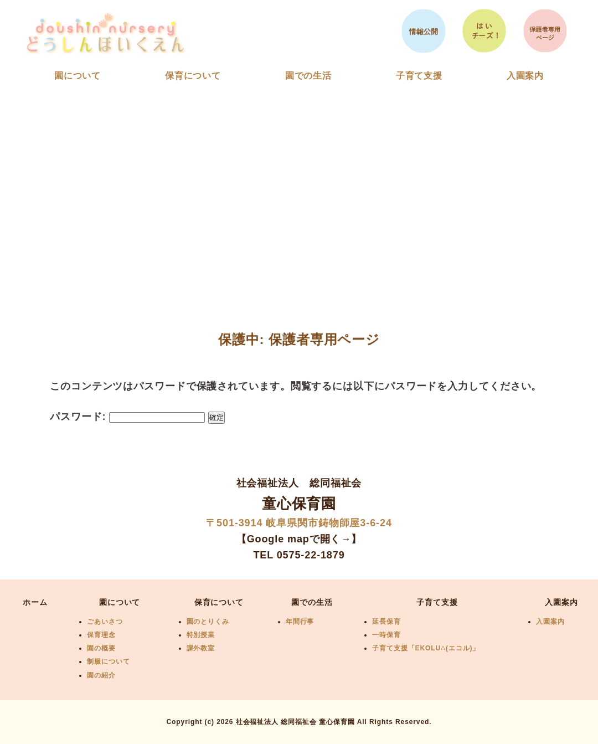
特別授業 (201, 635)
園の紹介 (101, 675)
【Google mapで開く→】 (299, 539)
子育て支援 (419, 75)
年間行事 (300, 621)
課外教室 (201, 648)
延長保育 (386, 621)
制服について (108, 661)
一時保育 (386, 635)
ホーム (35, 602)
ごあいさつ (105, 621)
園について (77, 75)
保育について (193, 75)
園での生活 (308, 75)
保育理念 (101, 635)
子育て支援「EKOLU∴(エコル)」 (426, 648)
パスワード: (127, 416)
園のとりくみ (208, 621)
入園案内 (525, 75)
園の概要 (101, 648)
